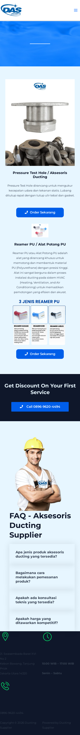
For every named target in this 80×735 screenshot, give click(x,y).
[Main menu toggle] (76, 10)
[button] (42, 554)
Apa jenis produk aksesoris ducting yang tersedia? (40, 554)
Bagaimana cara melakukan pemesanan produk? (37, 577)
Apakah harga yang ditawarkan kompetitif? (37, 621)
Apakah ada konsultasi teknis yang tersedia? (36, 600)
